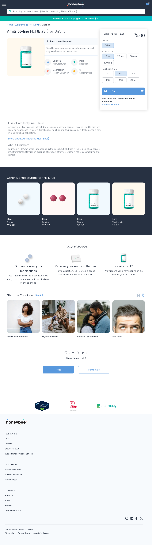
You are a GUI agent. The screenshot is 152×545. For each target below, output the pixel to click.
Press (7, 500)
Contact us (94, 369)
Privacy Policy (10, 533)
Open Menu (4, 4)
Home (10, 24)
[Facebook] (136, 518)
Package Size (109, 69)
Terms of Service (24, 533)
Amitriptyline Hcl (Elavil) (27, 24)
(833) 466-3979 (12, 449)
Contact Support (110, 104)
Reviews (8, 505)
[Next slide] (143, 295)
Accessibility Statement (42, 533)
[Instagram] (126, 518)
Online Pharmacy (13, 510)
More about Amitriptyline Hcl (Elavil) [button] (28, 138)
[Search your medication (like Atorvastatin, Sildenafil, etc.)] (78, 11)
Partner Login (11, 479)
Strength (108, 51)
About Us (9, 495)
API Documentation (13, 474)
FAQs (58, 369)
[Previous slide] (138, 295)
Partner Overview (13, 469)
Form (105, 41)
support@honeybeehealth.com (19, 454)
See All (39, 295)
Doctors (8, 443)
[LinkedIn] (131, 518)
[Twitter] (141, 518)
